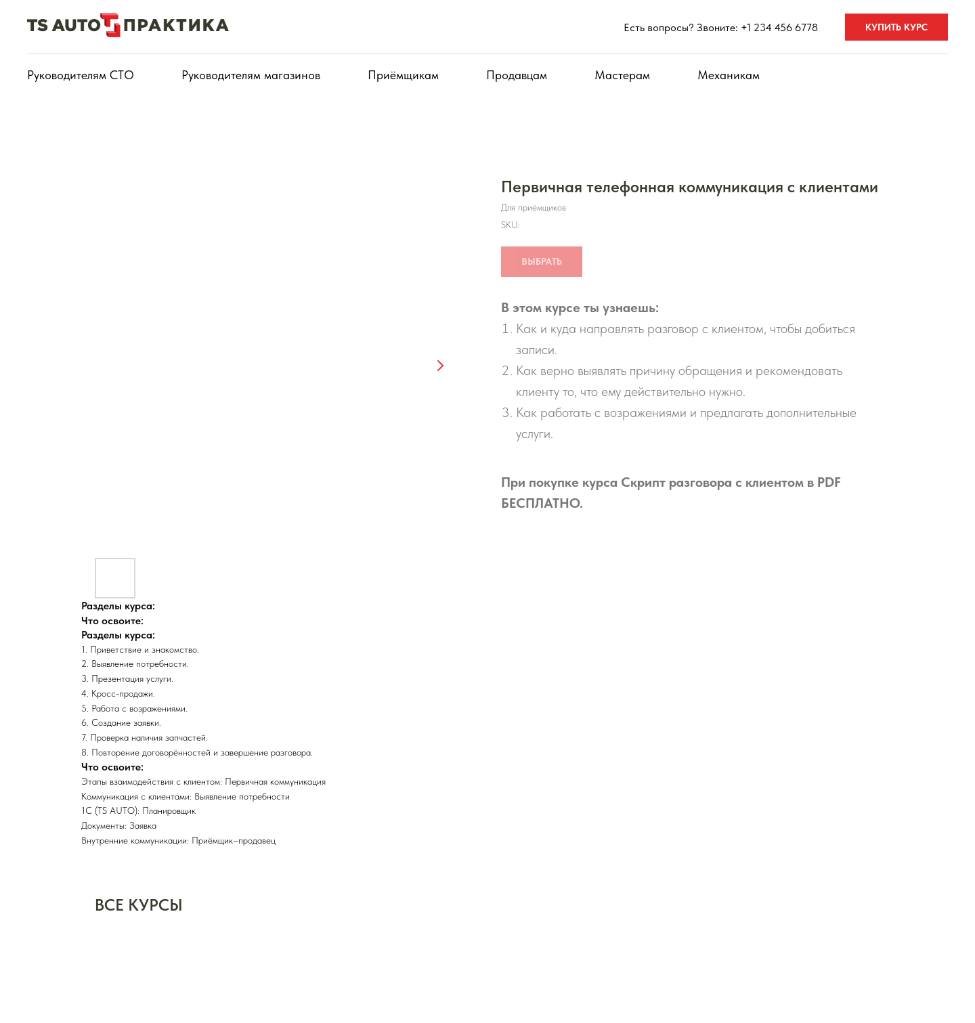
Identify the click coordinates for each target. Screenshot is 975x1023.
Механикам (728, 75)
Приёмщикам (403, 75)
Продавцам (516, 75)
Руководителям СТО (80, 75)
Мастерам (622, 75)
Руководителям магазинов (250, 75)
